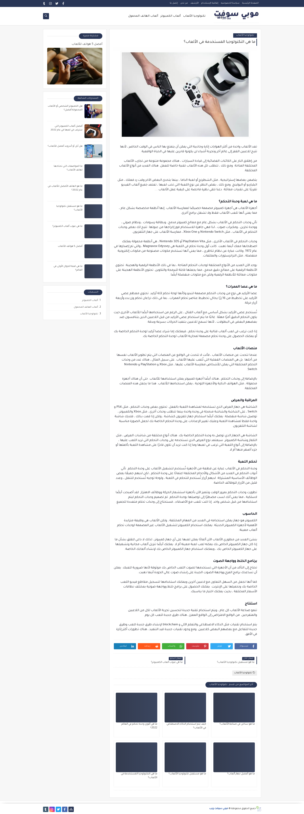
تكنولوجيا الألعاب (194, 16)
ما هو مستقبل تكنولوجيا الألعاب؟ (187, 774)
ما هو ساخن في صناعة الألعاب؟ (237, 724)
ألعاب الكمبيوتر (170, 16)
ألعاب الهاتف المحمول (143, 16)
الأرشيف (194, 3)
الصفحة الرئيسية (250, 3)
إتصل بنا (174, 3)
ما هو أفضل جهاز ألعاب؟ (241, 774)
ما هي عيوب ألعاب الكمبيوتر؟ (67, 226)
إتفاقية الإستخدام (209, 3)
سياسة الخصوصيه (230, 3)
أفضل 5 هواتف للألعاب (87, 44)
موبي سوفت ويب (218, 808)
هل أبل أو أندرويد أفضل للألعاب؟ (65, 146)
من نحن (184, 3)
